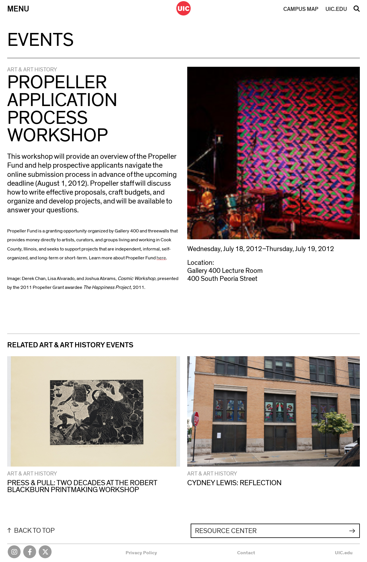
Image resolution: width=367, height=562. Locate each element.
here (161, 257)
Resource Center (226, 531)
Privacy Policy (141, 552)
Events (40, 40)
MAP (300, 9)
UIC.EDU (336, 9)
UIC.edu (344, 552)
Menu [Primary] (18, 9)
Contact (246, 552)
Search (357, 10)
